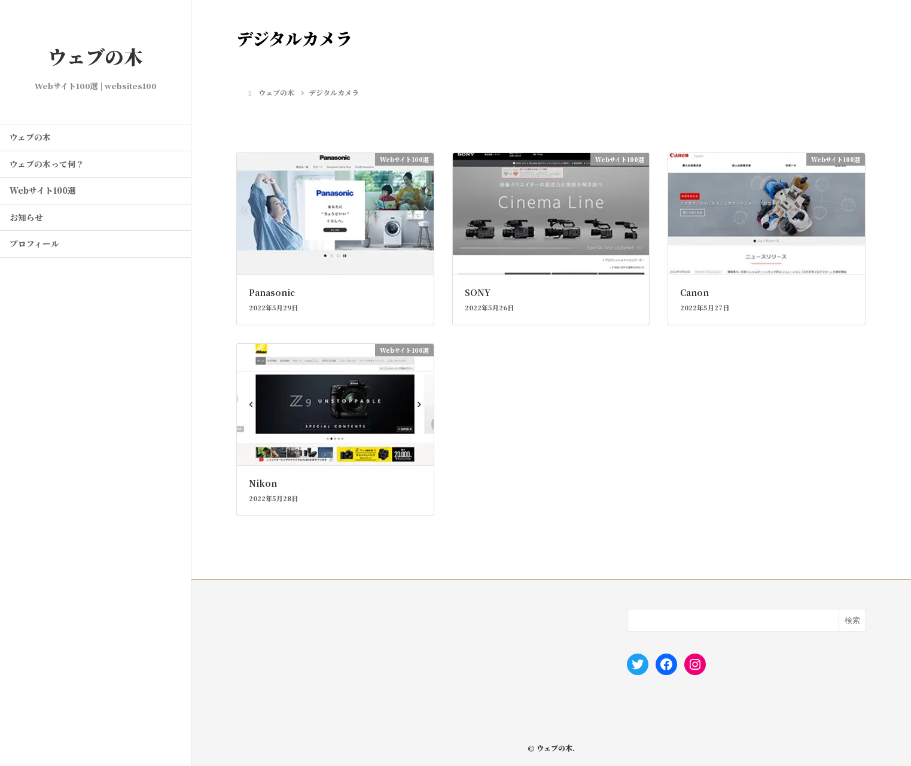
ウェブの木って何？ (47, 164)
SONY (477, 292)
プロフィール (34, 243)
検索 (852, 620)
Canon (694, 292)
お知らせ (26, 217)
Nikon (263, 483)
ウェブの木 (95, 56)
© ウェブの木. (551, 748)
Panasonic (272, 292)
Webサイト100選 (43, 190)
